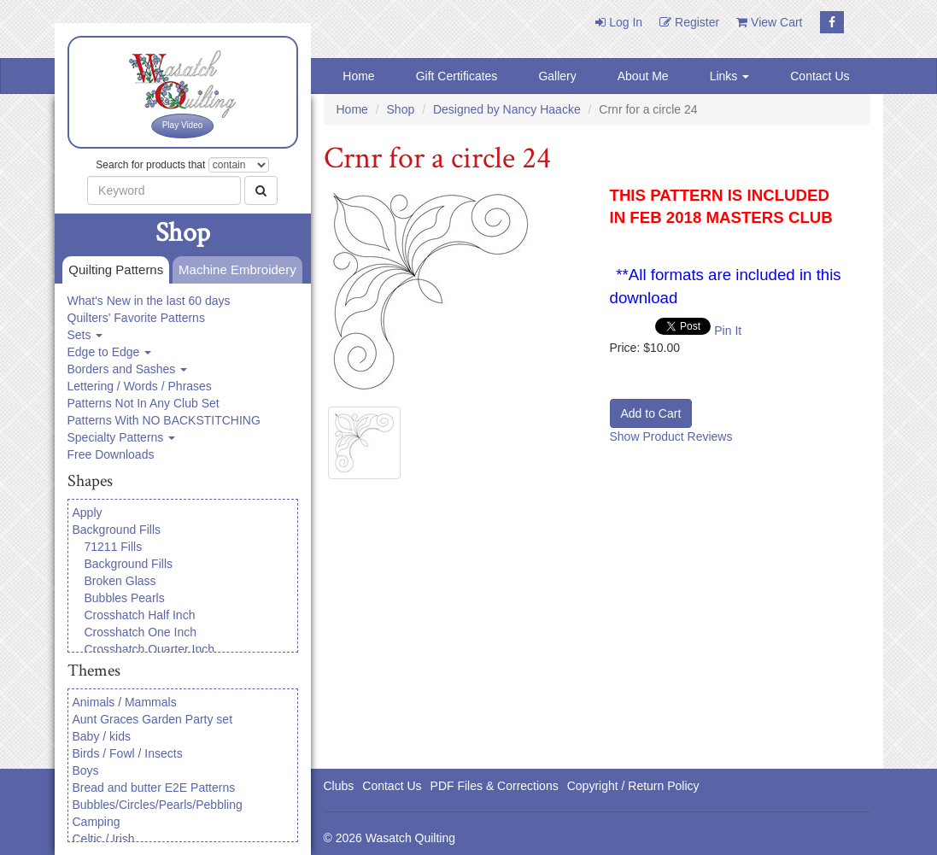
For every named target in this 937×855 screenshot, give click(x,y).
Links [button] (730, 76)
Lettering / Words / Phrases (139, 386)
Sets (85, 335)
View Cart (769, 22)
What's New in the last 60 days (149, 300)
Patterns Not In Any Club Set (143, 403)
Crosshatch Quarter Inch (150, 649)
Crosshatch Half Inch (140, 615)
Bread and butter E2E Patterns (154, 787)
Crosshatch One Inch (141, 632)
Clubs (339, 786)
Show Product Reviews (671, 436)
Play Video (182, 125)
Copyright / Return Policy (633, 786)
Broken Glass (120, 581)
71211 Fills (114, 546)
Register (689, 22)
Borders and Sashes (127, 369)
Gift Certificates (457, 76)
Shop (401, 109)
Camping (96, 822)
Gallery (557, 76)
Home (358, 76)
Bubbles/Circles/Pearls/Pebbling (158, 804)
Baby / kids (102, 736)
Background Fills (117, 529)
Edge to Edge (109, 352)
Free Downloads (111, 454)
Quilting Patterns (112, 270)
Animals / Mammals (125, 702)
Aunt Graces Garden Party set (153, 719)
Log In (618, 22)
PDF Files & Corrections (494, 786)
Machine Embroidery (234, 270)
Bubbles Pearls (125, 598)
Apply (87, 512)
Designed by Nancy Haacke (507, 109)
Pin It (727, 330)
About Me (643, 76)
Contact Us (819, 76)
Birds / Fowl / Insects (128, 753)
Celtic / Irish (104, 839)
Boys (86, 770)
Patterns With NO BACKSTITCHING (164, 420)
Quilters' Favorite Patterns (136, 318)
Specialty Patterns (121, 437)
